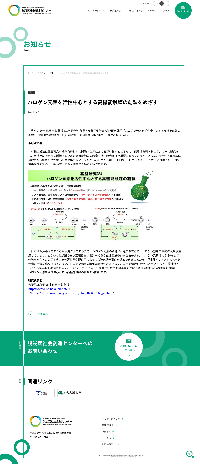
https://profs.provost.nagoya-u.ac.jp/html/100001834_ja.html (71, 293)
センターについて (97, 10)
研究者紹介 (115, 10)
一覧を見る (41, 314)
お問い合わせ (108, 444)
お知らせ (151, 10)
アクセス (165, 10)
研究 (51, 73)
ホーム (30, 73)
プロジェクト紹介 (134, 10)
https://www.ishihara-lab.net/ (47, 289)
